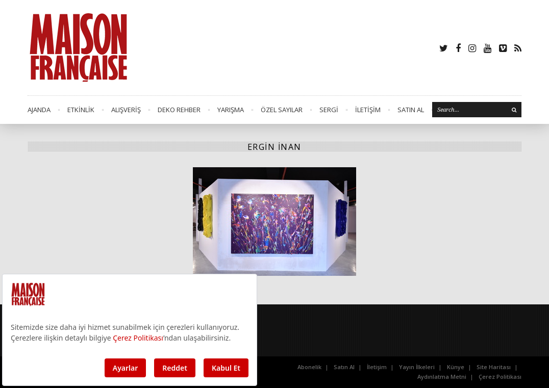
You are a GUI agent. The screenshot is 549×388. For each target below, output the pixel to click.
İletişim (377, 367)
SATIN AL (410, 109)
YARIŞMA (230, 109)
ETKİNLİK (80, 109)
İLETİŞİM (368, 109)
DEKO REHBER (179, 109)
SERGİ (328, 109)
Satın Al (344, 367)
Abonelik (309, 367)
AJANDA (39, 109)
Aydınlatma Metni (441, 376)
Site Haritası (494, 367)
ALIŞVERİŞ (126, 109)
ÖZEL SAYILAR (282, 109)
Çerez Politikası (500, 376)
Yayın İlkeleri (417, 367)
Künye (455, 367)
